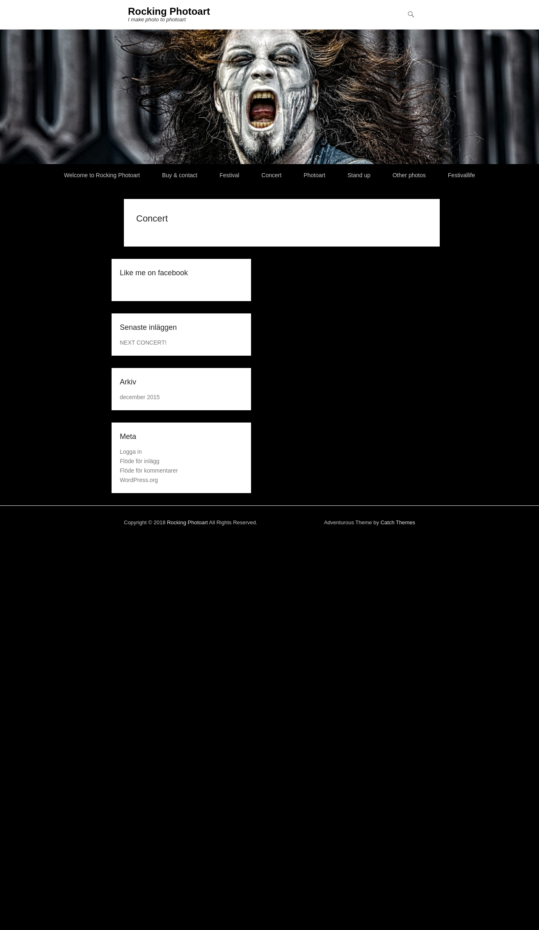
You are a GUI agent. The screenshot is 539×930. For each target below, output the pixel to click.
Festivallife (461, 175)
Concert (271, 175)
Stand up (358, 175)
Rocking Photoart (169, 11)
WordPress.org (139, 480)
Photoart (314, 175)
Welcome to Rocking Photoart (102, 175)
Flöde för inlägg (140, 461)
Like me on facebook (154, 273)
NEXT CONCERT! (143, 342)
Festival (229, 175)
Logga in (131, 451)
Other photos (409, 175)
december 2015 (140, 397)
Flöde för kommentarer (149, 470)
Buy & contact (179, 175)
